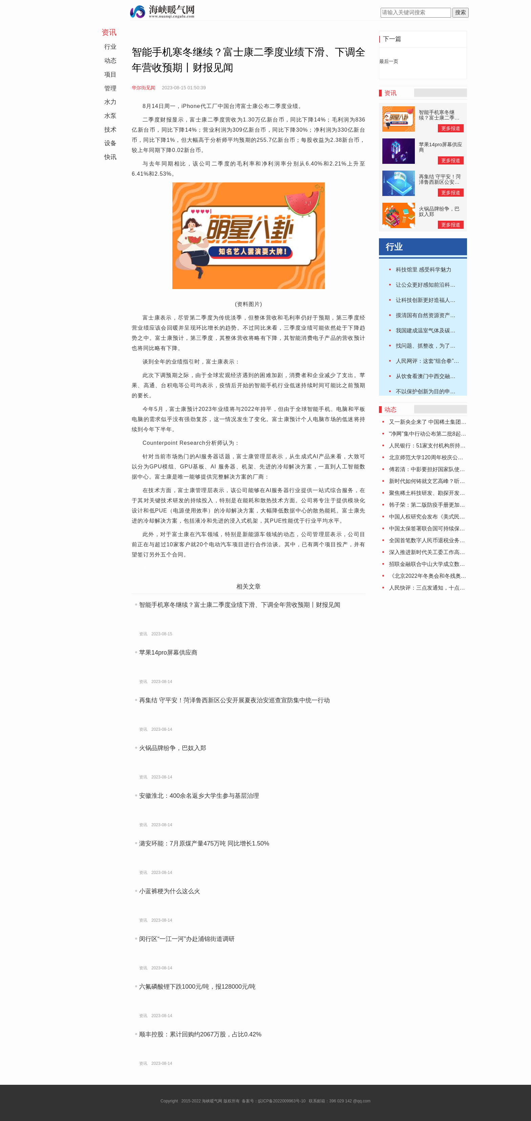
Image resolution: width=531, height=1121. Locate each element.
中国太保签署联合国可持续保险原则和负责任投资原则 (454, 528)
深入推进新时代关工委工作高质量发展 (435, 552)
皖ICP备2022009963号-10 (281, 1101)
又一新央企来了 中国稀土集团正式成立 (436, 422)
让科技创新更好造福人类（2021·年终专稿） (449, 300)
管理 (110, 88)
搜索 (460, 12)
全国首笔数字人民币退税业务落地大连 (435, 540)
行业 (110, 46)
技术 (110, 129)
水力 (110, 101)
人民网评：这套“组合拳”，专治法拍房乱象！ (449, 361)
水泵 (110, 115)
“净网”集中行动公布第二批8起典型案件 (436, 434)
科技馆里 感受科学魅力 (423, 269)
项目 (110, 74)
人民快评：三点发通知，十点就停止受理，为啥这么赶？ (457, 588)
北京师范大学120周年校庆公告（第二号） (439, 457)
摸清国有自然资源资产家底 (428, 315)
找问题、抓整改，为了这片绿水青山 (439, 346)
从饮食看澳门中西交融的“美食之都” (438, 376)
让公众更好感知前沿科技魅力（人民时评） (447, 285)
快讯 (110, 157)
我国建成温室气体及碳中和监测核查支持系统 (450, 330)
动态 (110, 60)
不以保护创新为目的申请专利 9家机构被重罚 (449, 391)
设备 (110, 143)
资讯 (109, 32)
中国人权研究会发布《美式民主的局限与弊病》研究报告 (457, 517)
